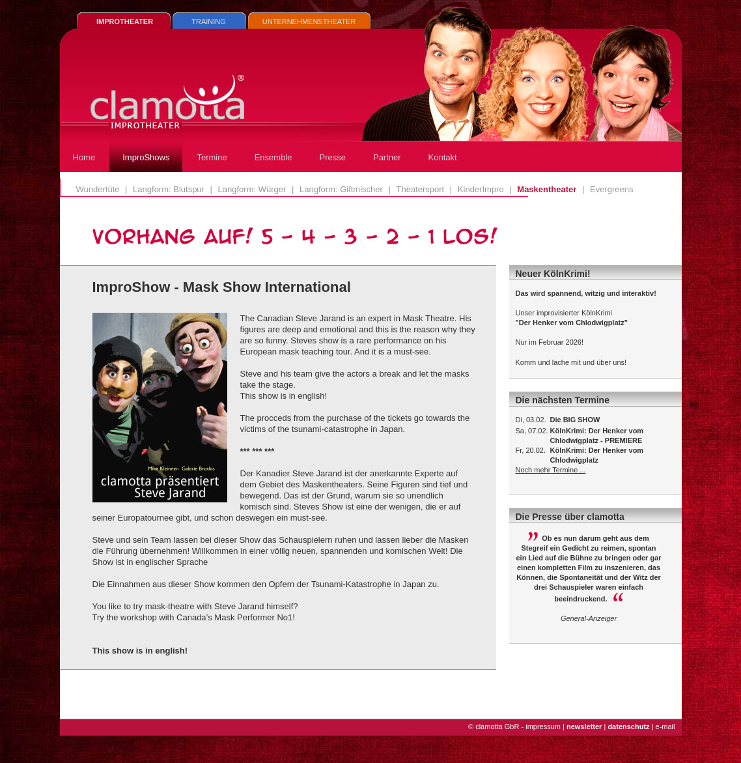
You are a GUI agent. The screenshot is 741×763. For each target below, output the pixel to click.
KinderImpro (481, 189)
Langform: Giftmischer (341, 189)
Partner (387, 157)
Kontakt (442, 157)
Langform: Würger (252, 189)
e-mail (665, 726)
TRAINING (208, 21)
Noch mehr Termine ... (551, 470)
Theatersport (421, 189)
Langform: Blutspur (168, 189)
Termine (212, 157)
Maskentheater (546, 189)
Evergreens (611, 189)
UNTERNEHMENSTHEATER (309, 21)
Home (84, 157)
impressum (543, 726)
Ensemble (273, 157)
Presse (333, 157)
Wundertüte (98, 189)
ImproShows (145, 157)
